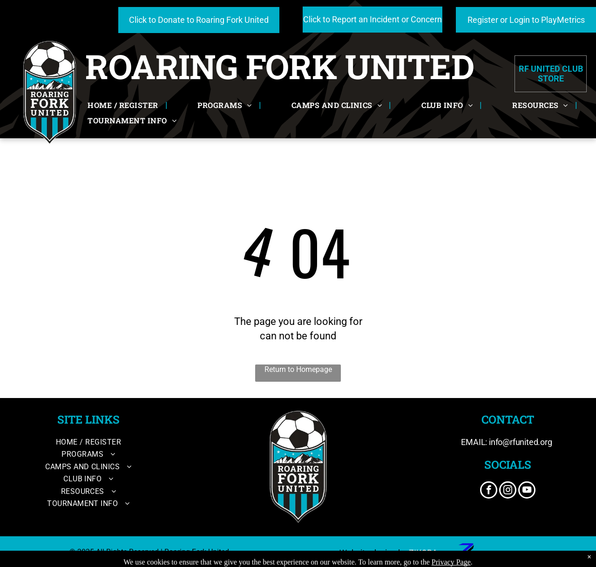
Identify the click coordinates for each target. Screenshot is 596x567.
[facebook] (488, 491)
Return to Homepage (298, 369)
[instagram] (507, 491)
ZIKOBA (423, 553)
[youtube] (526, 491)
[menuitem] (124, 105)
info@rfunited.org (520, 442)
